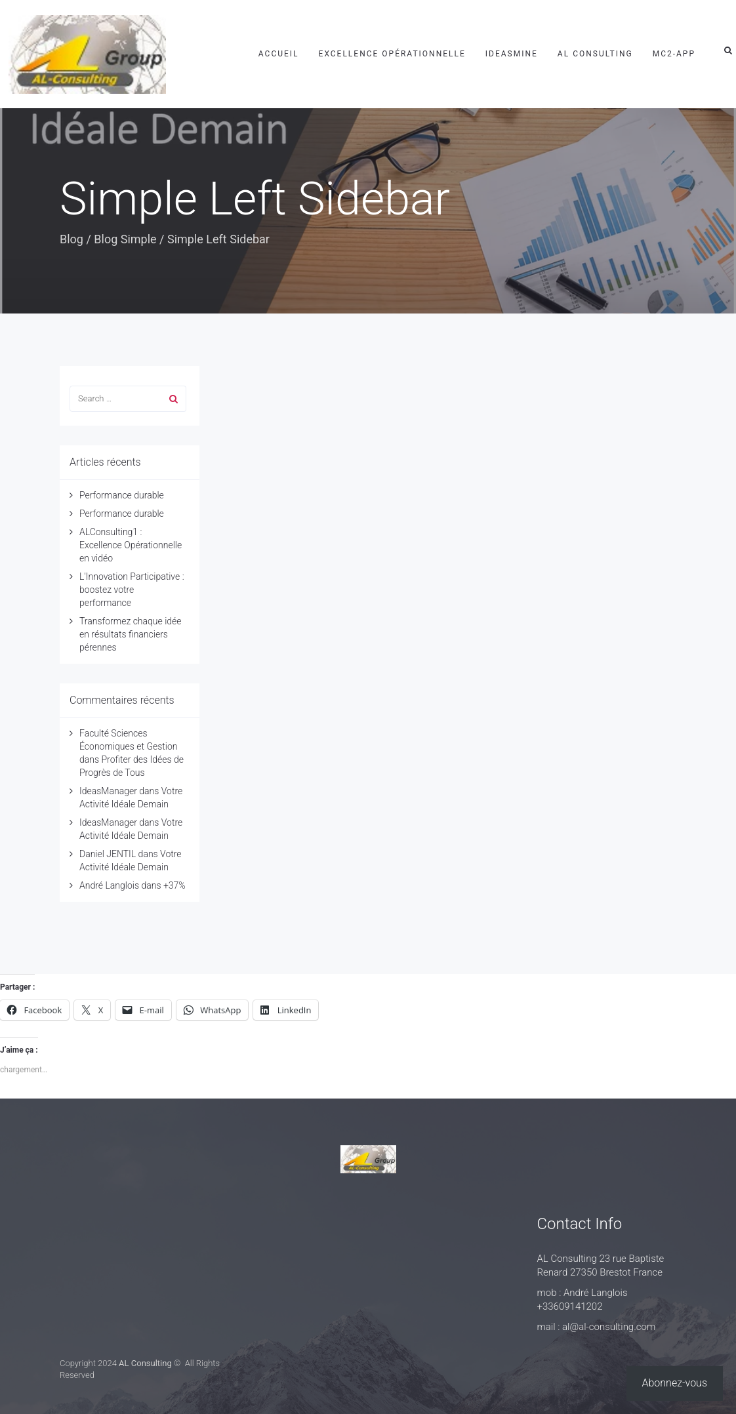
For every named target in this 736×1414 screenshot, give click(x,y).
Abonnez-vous (675, 1383)
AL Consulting (595, 53)
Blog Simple (125, 239)
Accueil (278, 53)
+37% (174, 885)
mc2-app (674, 53)
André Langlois (109, 885)
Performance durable (121, 495)
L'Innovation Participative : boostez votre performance (131, 589)
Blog (71, 239)
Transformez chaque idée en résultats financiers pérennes (130, 634)
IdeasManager (108, 791)
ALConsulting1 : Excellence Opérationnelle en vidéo (130, 545)
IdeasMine (511, 53)
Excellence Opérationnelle (392, 53)
